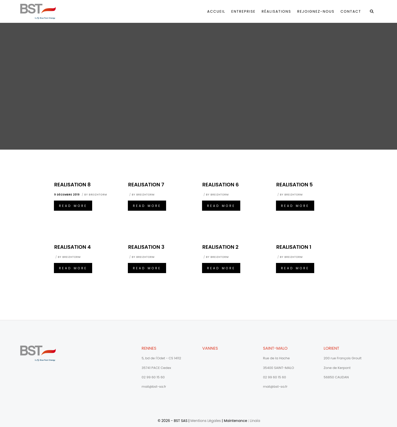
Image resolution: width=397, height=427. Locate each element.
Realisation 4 (72, 247)
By (95, 195)
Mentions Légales (205, 420)
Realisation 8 (72, 184)
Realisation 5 (294, 184)
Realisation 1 (293, 247)
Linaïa (255, 420)
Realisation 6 (220, 184)
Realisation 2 (220, 247)
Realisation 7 (146, 184)
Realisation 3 (146, 247)
